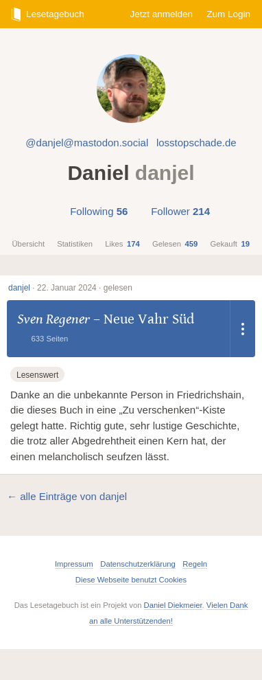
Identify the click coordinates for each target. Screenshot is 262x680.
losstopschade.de (196, 142)
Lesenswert (37, 375)
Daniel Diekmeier (173, 605)
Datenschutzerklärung (137, 564)
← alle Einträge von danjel (67, 496)
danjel (19, 288)
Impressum (74, 564)
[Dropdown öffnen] (243, 328)
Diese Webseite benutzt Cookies (131, 580)
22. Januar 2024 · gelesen (84, 288)
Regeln (194, 564)
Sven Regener (53, 319)
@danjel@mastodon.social (86, 142)
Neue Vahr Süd (149, 319)
